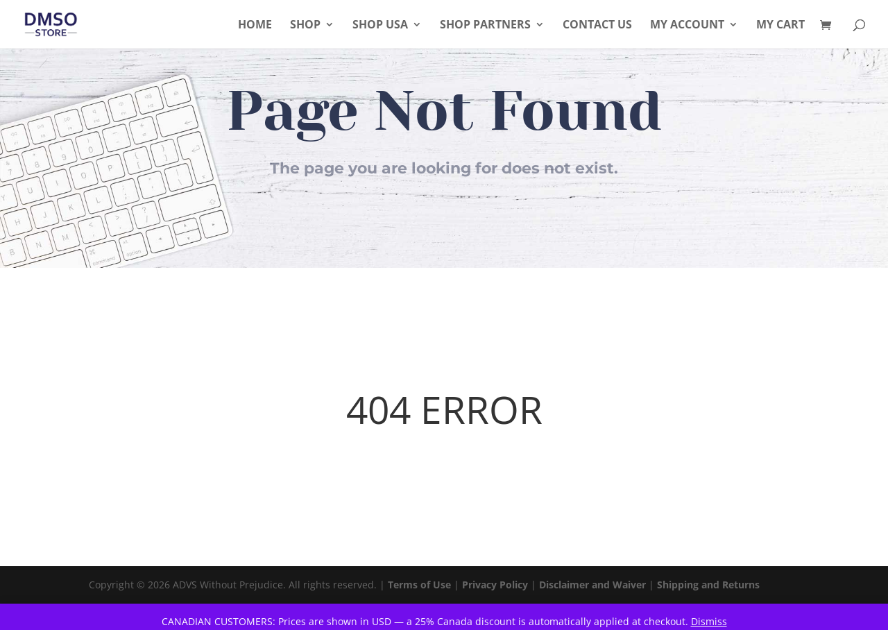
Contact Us (597, 25)
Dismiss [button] (709, 621)
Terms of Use (419, 584)
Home (255, 25)
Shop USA (380, 25)
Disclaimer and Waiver (592, 584)
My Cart (780, 25)
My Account (687, 25)
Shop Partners (485, 25)
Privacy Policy (495, 584)
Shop (305, 25)
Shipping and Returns (708, 584)
